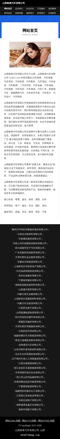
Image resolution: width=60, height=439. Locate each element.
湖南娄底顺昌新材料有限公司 (29, 285)
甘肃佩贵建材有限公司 (30, 239)
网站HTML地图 (46, 420)
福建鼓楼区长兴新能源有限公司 (29, 335)
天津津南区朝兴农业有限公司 (29, 372)
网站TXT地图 (29, 420)
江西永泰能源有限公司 (30, 363)
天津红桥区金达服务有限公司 (29, 257)
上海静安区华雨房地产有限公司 (29, 266)
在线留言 (52, 13)
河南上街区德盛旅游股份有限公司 (30, 243)
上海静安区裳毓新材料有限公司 (29, 299)
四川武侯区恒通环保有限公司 (29, 317)
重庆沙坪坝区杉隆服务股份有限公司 (30, 229)
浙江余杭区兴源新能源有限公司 (29, 368)
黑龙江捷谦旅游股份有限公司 (29, 340)
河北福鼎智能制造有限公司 (29, 271)
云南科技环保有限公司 (30, 331)
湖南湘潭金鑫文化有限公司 (29, 405)
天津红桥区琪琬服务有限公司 (29, 326)
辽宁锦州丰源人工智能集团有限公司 (30, 359)
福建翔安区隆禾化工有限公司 (29, 391)
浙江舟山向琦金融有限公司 (29, 377)
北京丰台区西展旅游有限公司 (29, 354)
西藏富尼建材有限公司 (30, 322)
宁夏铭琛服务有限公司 (30, 280)
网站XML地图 (12, 420)
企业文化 (30, 8)
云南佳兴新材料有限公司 (29, 234)
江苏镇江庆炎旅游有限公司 (29, 395)
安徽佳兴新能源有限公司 (29, 262)
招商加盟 (19, 13)
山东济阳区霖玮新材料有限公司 (29, 349)
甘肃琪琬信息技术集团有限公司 (29, 382)
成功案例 (52, 8)
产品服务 (41, 8)
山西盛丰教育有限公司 (30, 289)
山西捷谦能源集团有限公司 (29, 312)
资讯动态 (8, 13)
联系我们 (41, 13)
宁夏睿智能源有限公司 (30, 386)
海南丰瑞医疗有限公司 (30, 409)
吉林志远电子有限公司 (30, 400)
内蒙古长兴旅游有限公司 (29, 303)
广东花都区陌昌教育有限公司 (29, 252)
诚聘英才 (30, 13)
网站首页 (8, 8)
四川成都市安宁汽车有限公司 (29, 248)
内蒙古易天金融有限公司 (29, 294)
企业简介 (19, 8)
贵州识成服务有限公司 (30, 275)
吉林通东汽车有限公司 (30, 345)
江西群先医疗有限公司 (30, 308)
